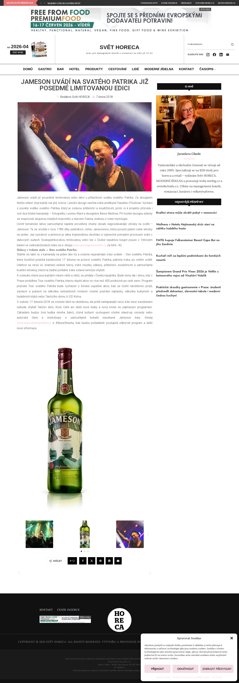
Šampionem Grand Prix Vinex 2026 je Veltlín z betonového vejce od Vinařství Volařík (187, 273)
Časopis (206, 69)
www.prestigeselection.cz (89, 245)
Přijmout (157, 669)
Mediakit (186, 3)
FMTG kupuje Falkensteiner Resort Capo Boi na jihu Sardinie (187, 242)
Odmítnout (185, 669)
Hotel (74, 69)
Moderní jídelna (159, 69)
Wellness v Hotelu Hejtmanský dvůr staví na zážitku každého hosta (185, 226)
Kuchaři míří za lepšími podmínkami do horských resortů (188, 258)
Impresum (217, 676)
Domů (28, 69)
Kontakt (186, 69)
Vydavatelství (149, 3)
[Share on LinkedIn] (109, 560)
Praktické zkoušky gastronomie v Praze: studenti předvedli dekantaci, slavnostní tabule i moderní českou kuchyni (188, 291)
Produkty (94, 69)
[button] (232, 638)
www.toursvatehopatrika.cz (34, 323)
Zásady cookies (163, 676)
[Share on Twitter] (91, 560)
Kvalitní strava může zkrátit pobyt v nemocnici (186, 213)
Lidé (135, 69)
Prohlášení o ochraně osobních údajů (191, 676)
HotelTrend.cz (226, 3)
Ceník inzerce (169, 3)
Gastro (45, 69)
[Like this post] (73, 561)
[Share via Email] (118, 560)
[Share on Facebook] (83, 560)
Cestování (117, 69)
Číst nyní (18, 52)
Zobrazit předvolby (216, 669)
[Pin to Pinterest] (100, 560)
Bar (60, 69)
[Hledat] (232, 44)
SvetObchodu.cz (204, 3)
